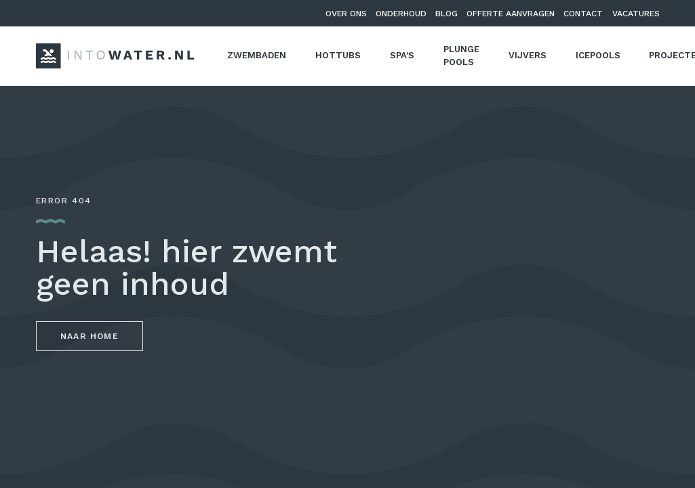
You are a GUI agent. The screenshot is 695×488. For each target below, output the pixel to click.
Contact (583, 13)
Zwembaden (256, 55)
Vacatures (636, 13)
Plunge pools (461, 56)
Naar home (89, 336)
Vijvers (528, 55)
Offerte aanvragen (510, 13)
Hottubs (338, 55)
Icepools (598, 55)
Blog (446, 13)
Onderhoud (401, 13)
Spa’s (402, 55)
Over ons (346, 13)
